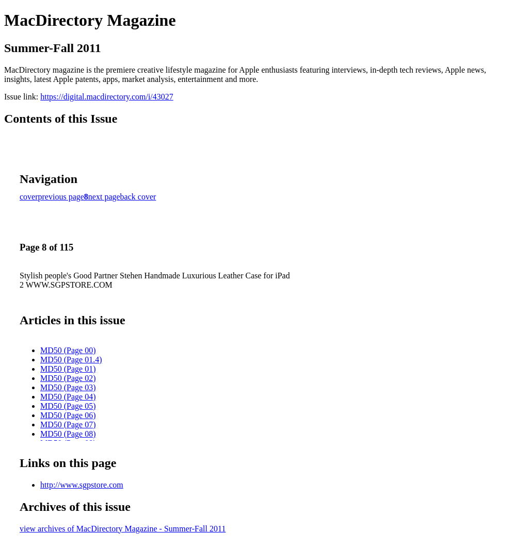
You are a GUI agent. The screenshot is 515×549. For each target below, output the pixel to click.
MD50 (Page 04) (68, 396)
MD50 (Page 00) (68, 350)
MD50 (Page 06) (68, 415)
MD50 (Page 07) (68, 424)
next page (104, 196)
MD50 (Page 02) (68, 378)
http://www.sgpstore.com (81, 484)
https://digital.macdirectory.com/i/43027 (106, 96)
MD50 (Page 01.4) (71, 359)
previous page (61, 196)
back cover (138, 196)
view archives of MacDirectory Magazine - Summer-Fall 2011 (123, 528)
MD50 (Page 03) (68, 387)
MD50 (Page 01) (68, 368)
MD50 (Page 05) (68, 406)
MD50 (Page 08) (68, 433)
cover (29, 196)
